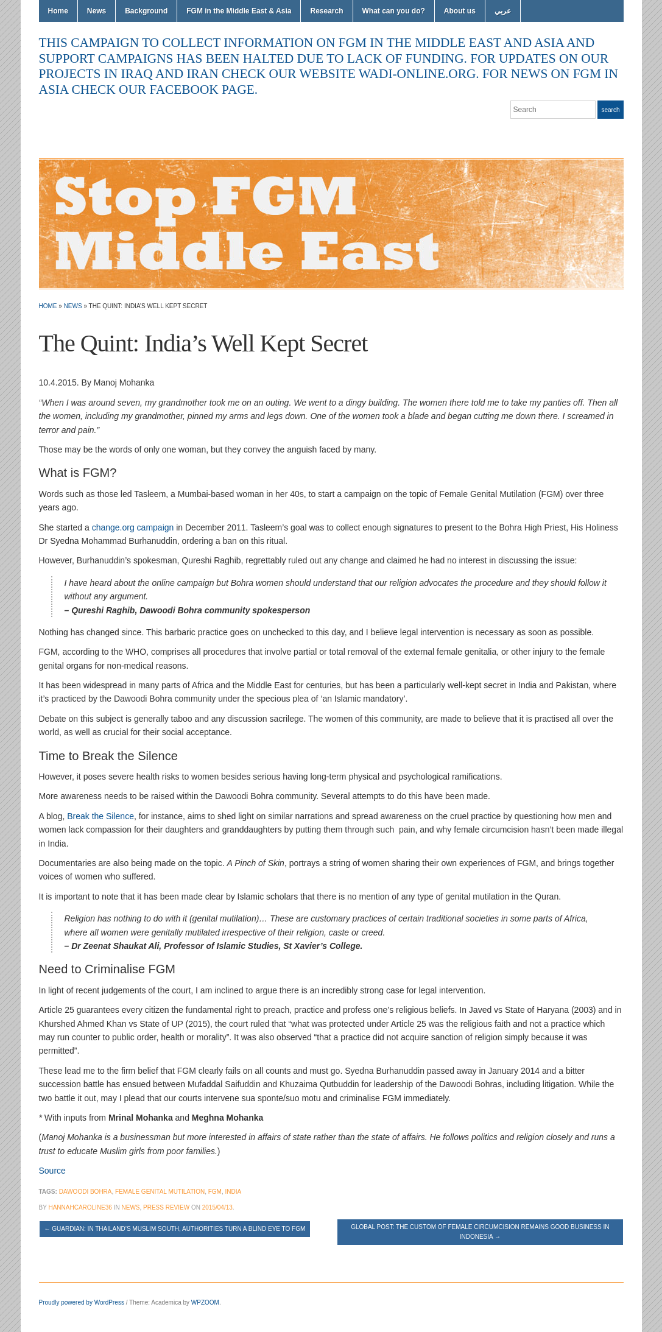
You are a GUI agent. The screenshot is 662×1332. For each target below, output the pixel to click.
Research (326, 11)
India (233, 1191)
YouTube (617, 134)
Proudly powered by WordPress (81, 1302)
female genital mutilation (160, 1191)
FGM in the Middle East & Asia (238, 11)
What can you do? (393, 11)
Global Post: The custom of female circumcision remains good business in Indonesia (480, 1232)
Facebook (603, 134)
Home (58, 11)
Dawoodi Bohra (85, 1191)
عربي (503, 11)
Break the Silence (100, 816)
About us (460, 11)
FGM (215, 1191)
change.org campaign (133, 527)
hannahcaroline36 (79, 1207)
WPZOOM (205, 1302)
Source (52, 1170)
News (96, 11)
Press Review (166, 1207)
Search (610, 110)
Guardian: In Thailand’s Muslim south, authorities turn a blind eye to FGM (175, 1228)
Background (146, 11)
